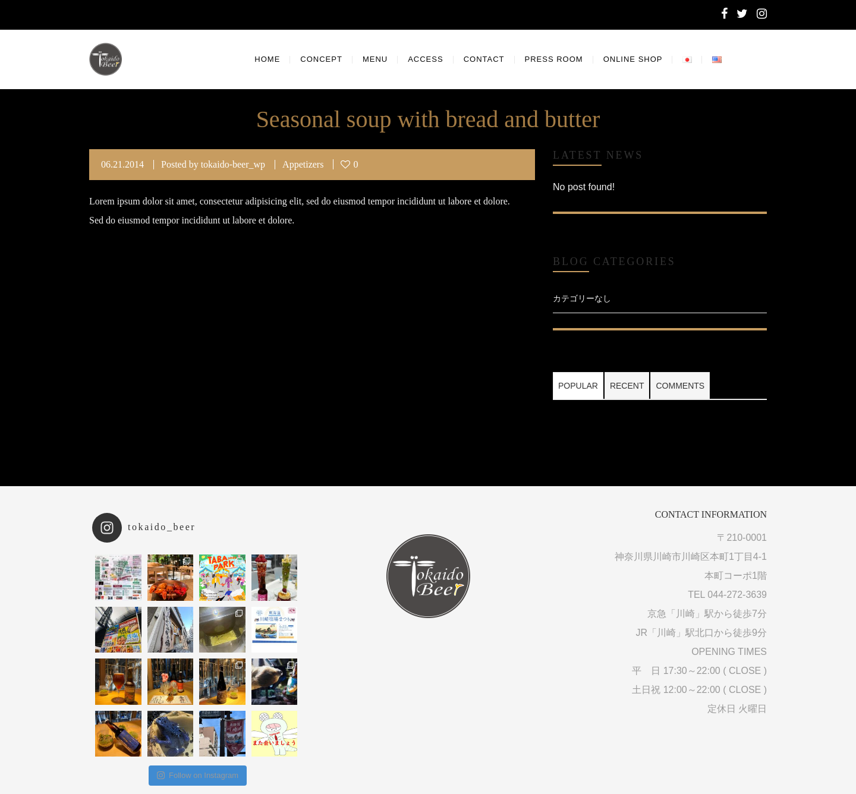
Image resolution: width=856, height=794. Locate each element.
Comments (680, 385)
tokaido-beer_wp (233, 164)
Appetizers (302, 164)
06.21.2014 (122, 164)
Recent (627, 385)
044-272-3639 (737, 595)
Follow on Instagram (197, 775)
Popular (578, 385)
